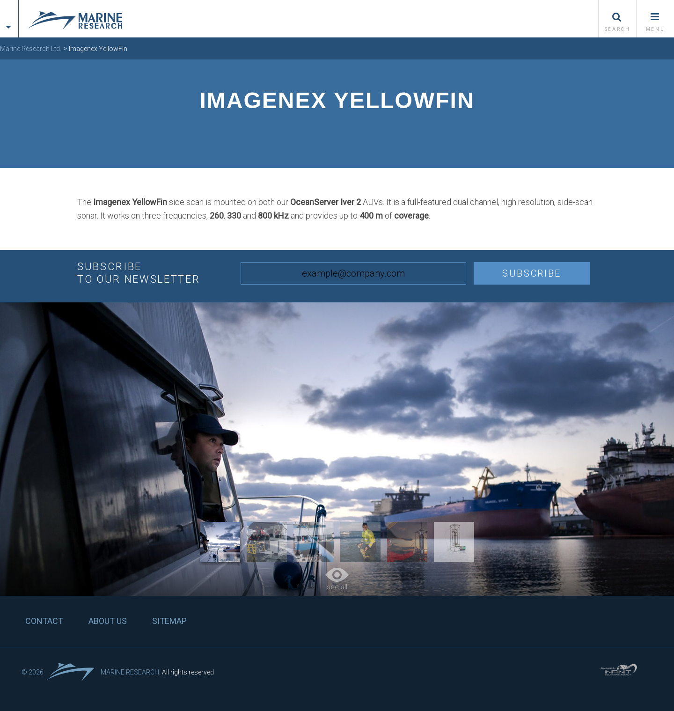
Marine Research (130, 672)
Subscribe (531, 273)
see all (337, 579)
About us (107, 621)
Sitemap (169, 621)
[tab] (9, 10)
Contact (44, 621)
